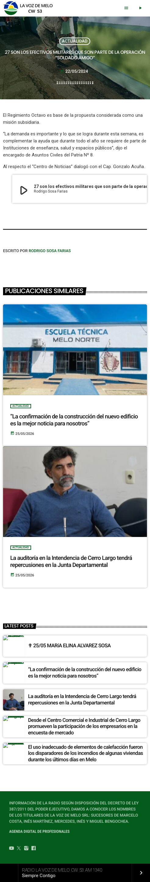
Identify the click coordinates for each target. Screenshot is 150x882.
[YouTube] (11, 849)
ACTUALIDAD (75, 41)
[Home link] (29, 8)
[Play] (140, 8)
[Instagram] (26, 849)
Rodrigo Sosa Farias (50, 251)
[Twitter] (18, 849)
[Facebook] (33, 849)
